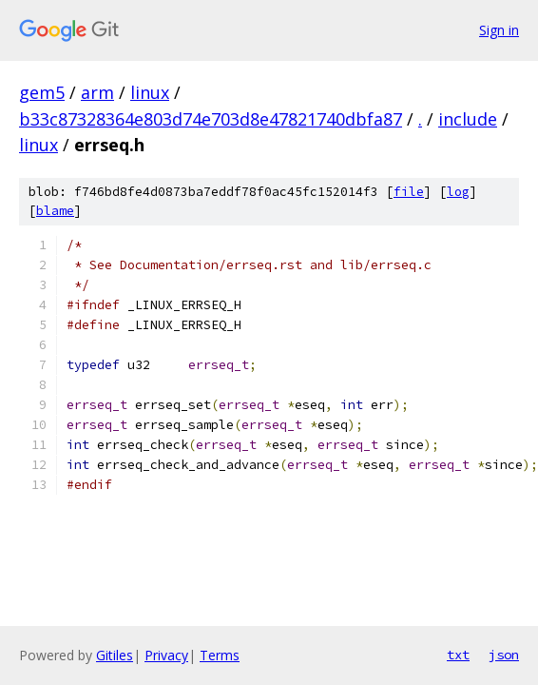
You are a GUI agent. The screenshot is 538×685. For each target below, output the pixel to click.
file (409, 192)
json (504, 654)
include (467, 119)
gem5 (42, 92)
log (458, 192)
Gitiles (114, 655)
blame (55, 211)
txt (458, 654)
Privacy (166, 655)
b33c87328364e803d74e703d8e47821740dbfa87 (210, 119)
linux (149, 92)
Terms (220, 655)
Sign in (499, 30)
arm (97, 92)
